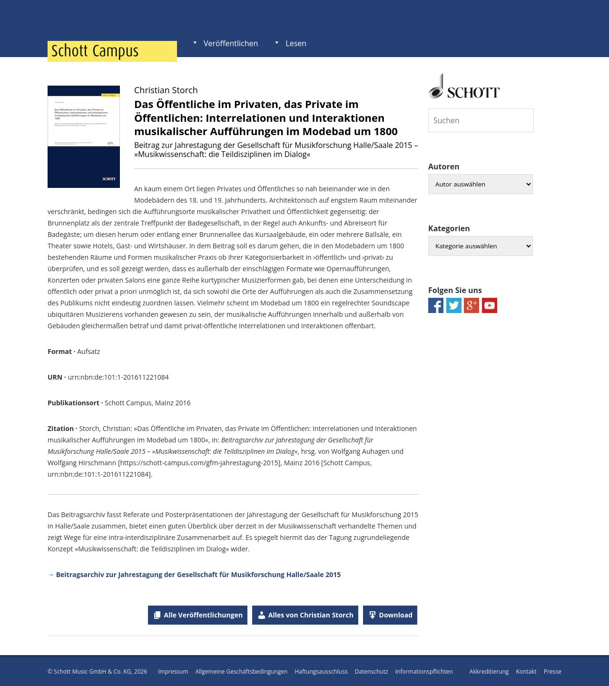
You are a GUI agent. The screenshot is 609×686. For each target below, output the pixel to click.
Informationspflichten (424, 671)
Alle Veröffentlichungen (203, 614)
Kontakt (526, 671)
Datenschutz (371, 671)
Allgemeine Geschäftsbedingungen (242, 671)
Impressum (173, 671)
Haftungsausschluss (321, 671)
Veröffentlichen (231, 43)
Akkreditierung (489, 671)
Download (396, 614)
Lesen (295, 43)
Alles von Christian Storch (311, 614)
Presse (552, 671)
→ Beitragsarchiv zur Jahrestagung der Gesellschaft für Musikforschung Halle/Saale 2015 (194, 574)
